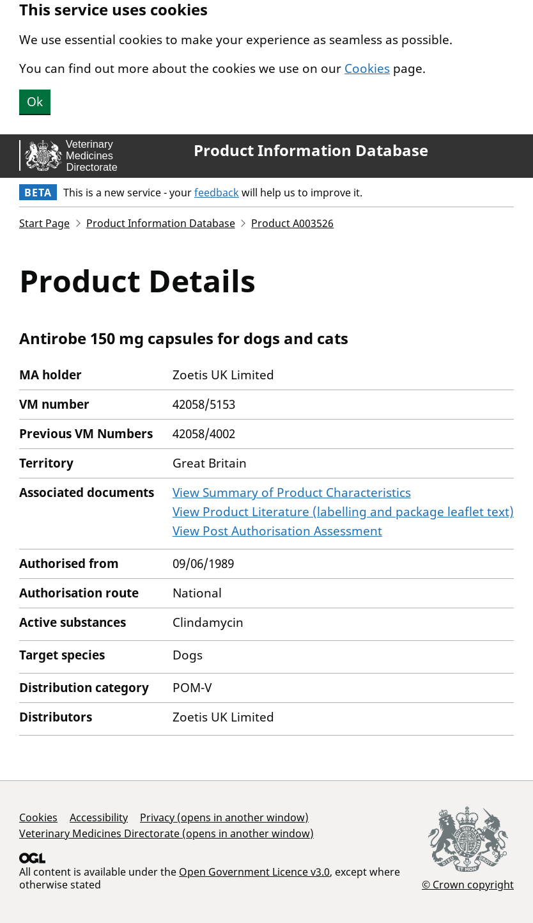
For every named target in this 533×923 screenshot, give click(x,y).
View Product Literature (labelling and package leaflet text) (343, 511)
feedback (216, 192)
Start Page (44, 223)
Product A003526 (292, 223)
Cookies (367, 68)
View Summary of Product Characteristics (292, 492)
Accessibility (99, 817)
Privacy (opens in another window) (224, 817)
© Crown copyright (468, 884)
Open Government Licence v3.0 (254, 872)
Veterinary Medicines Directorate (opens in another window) (166, 833)
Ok (35, 101)
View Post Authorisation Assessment (277, 531)
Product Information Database (311, 150)
